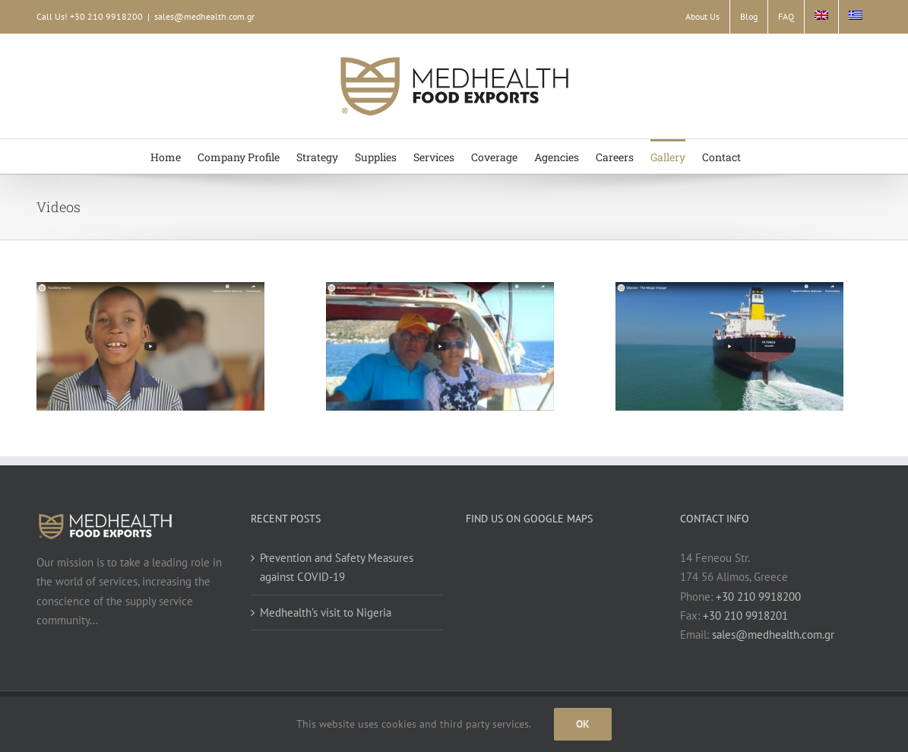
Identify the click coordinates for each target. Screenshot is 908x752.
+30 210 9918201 (745, 615)
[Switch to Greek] (855, 16)
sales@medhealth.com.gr (204, 16)
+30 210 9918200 (758, 596)
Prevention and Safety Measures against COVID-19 (336, 567)
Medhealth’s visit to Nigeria (325, 612)
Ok (583, 724)
